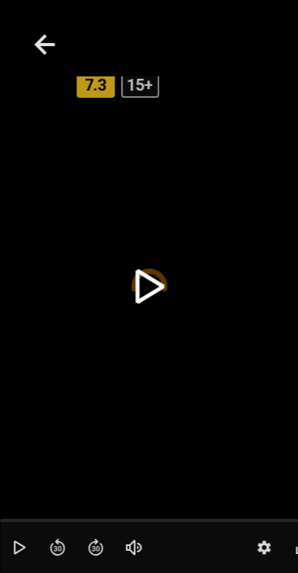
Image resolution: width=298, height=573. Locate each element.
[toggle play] (149, 287)
